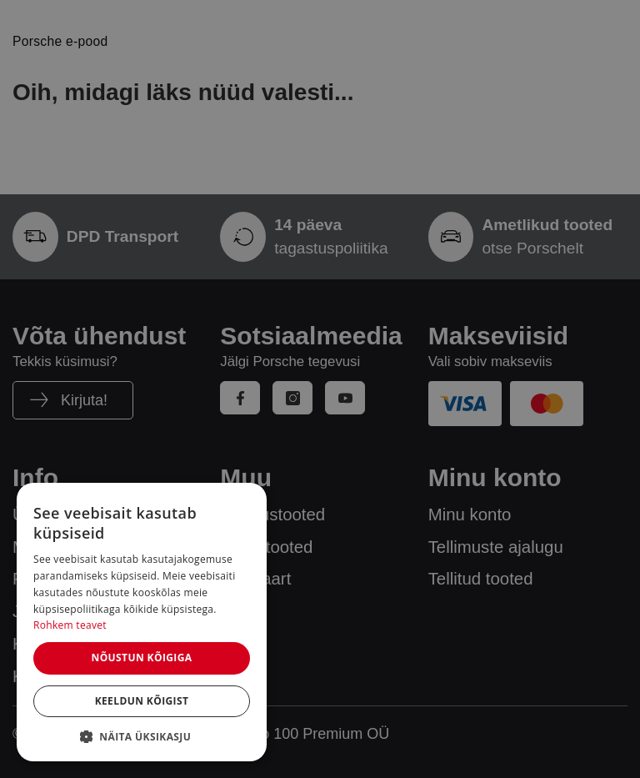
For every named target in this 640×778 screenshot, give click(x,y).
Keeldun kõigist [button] (142, 701)
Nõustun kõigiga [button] (141, 657)
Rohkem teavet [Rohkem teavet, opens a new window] (70, 625)
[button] (141, 736)
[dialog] (142, 622)
